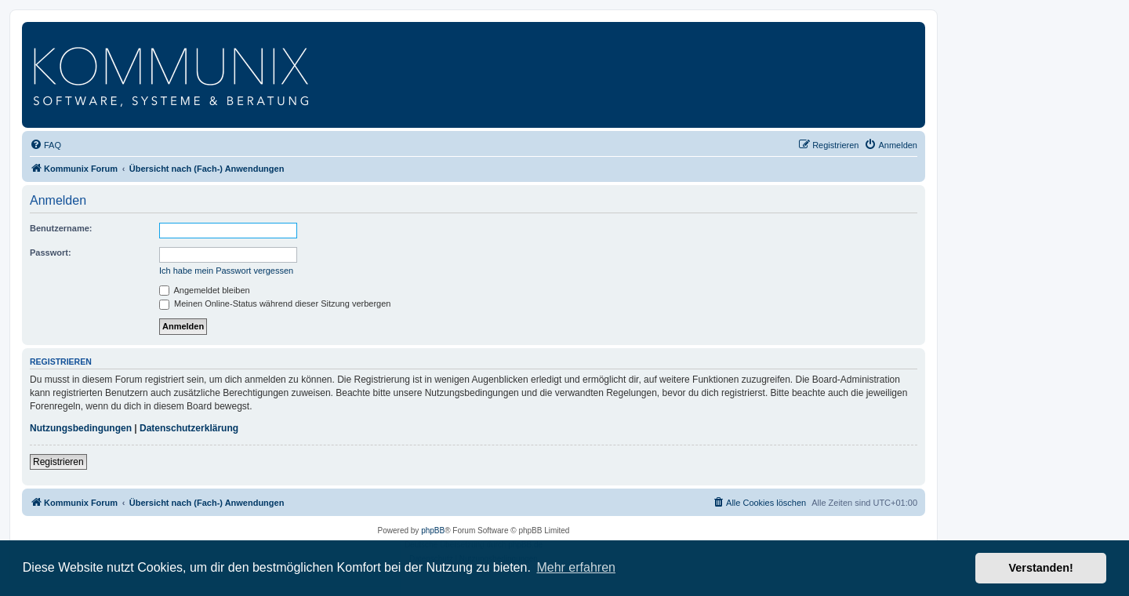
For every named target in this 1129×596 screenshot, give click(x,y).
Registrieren (58, 461)
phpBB (433, 530)
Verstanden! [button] (1041, 567)
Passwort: (50, 252)
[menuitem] (45, 145)
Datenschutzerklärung (189, 428)
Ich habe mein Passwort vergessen (226, 270)
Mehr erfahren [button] (575, 567)
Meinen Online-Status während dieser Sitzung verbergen (274, 303)
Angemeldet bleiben (204, 290)
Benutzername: (61, 228)
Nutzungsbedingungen (81, 428)
